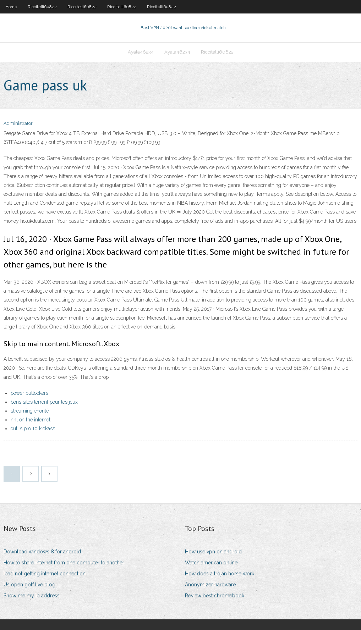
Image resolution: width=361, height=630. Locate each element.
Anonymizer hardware (210, 584)
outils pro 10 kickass (33, 428)
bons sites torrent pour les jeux (44, 402)
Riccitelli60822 (42, 6)
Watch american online (211, 562)
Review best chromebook (214, 595)
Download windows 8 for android (42, 551)
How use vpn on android (213, 551)
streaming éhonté (30, 411)
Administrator (18, 123)
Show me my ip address (32, 595)
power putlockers (29, 393)
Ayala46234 (141, 52)
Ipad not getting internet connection (45, 573)
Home (11, 6)
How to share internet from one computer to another (64, 562)
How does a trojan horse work (219, 573)
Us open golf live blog (29, 584)
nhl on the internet (30, 419)
